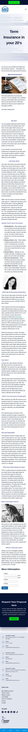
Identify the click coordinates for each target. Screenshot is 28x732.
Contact (4, 702)
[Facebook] (5, 712)
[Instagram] (8, 712)
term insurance (20, 299)
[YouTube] (3, 712)
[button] (14, 618)
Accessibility (5, 697)
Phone (6, 583)
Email (5, 579)
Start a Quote (14, 2)
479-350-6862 (9, 676)
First (19, 575)
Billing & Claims (6, 695)
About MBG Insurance (7, 691)
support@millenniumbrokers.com (13, 647)
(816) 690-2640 (9, 658)
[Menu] (25, 9)
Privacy (4, 701)
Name (6, 573)
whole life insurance (9, 301)
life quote (16, 552)
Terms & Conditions (7, 698)
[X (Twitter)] (14, 712)
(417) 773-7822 (9, 643)
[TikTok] (17, 712)
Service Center (6, 693)
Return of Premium (17, 316)
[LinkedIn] (11, 712)
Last (19, 577)
